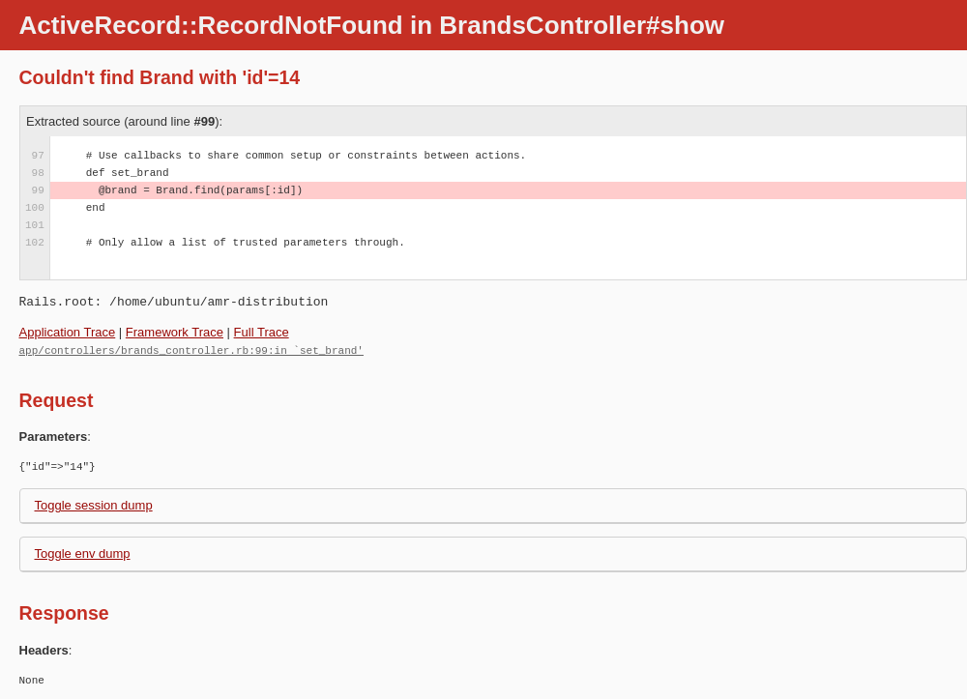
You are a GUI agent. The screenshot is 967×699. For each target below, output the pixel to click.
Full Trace (261, 332)
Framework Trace (174, 332)
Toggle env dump (83, 552)
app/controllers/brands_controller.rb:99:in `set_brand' (191, 349)
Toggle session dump (94, 504)
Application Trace (67, 332)
